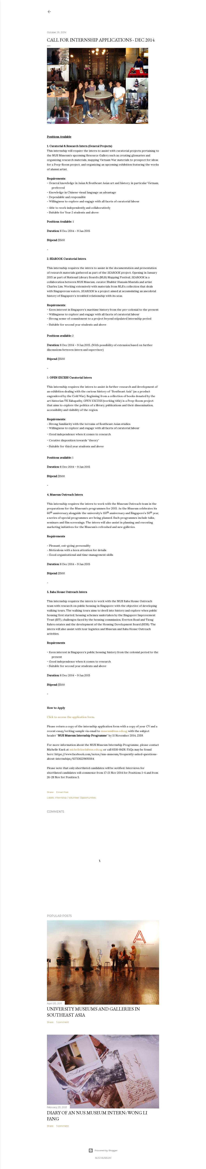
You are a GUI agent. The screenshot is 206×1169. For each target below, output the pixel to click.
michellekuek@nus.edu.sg (86, 749)
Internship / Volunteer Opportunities (75, 797)
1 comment (62, 1022)
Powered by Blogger (103, 1150)
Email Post (62, 792)
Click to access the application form (70, 717)
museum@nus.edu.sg (114, 731)
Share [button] (50, 792)
